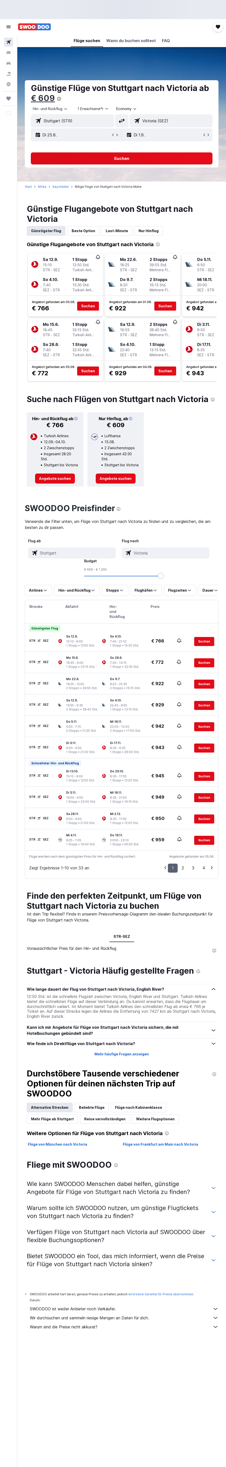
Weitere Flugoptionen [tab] (155, 1119)
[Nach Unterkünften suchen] (8, 53)
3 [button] (193, 867)
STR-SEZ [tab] (122, 936)
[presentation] (59, 99)
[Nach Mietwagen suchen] (8, 63)
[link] (55, 479)
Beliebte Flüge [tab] (91, 1107)
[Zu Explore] (8, 84)
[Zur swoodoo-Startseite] (34, 26)
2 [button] (183, 867)
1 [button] (173, 867)
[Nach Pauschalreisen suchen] (8, 74)
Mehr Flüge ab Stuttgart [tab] (52, 1119)
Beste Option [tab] (83, 231)
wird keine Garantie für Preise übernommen (160, 1294)
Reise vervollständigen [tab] (105, 1119)
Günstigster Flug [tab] (46, 231)
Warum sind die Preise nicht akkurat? (124, 1327)
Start (28, 187)
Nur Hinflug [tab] (149, 231)
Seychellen (60, 187)
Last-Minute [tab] (117, 231)
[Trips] (8, 99)
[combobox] (126, 108)
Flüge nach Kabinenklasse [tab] (138, 1107)
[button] (8, 26)
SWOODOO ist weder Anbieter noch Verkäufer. (124, 1309)
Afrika (42, 187)
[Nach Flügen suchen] (8, 42)
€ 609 (43, 98)
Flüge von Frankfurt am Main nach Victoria (160, 1144)
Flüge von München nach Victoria (57, 1144)
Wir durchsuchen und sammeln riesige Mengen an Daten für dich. (124, 1318)
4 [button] (203, 867)
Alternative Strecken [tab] (49, 1107)
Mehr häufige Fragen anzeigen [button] (121, 1054)
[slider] (161, 576)
